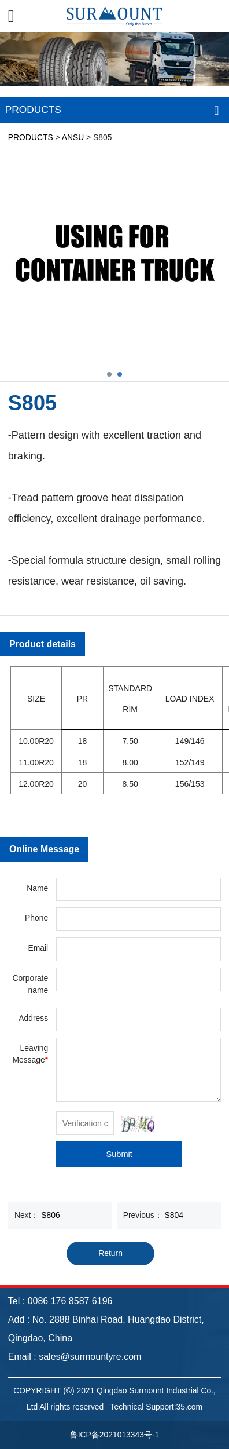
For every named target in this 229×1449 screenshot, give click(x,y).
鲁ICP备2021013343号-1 (115, 1434)
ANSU (73, 137)
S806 (50, 1215)
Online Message (44, 849)
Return (110, 1253)
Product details (42, 644)
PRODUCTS (30, 137)
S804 (174, 1215)
